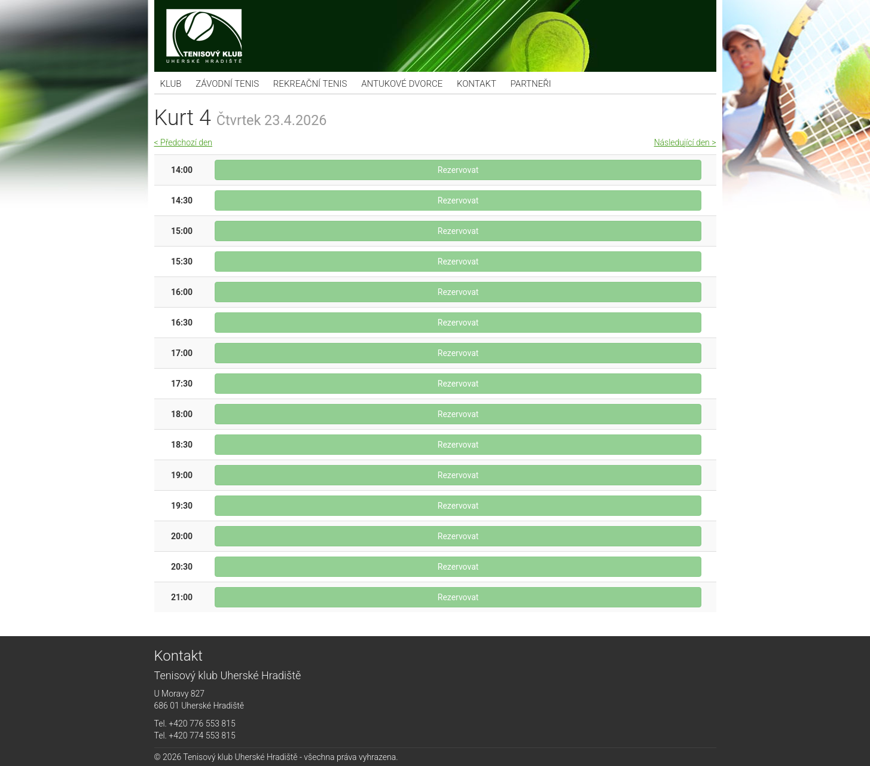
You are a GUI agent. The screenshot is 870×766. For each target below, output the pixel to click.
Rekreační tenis (310, 83)
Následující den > (685, 142)
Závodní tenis (227, 83)
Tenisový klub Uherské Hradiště (435, 36)
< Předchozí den (183, 142)
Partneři (531, 83)
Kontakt (476, 83)
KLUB (171, 83)
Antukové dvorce (401, 83)
